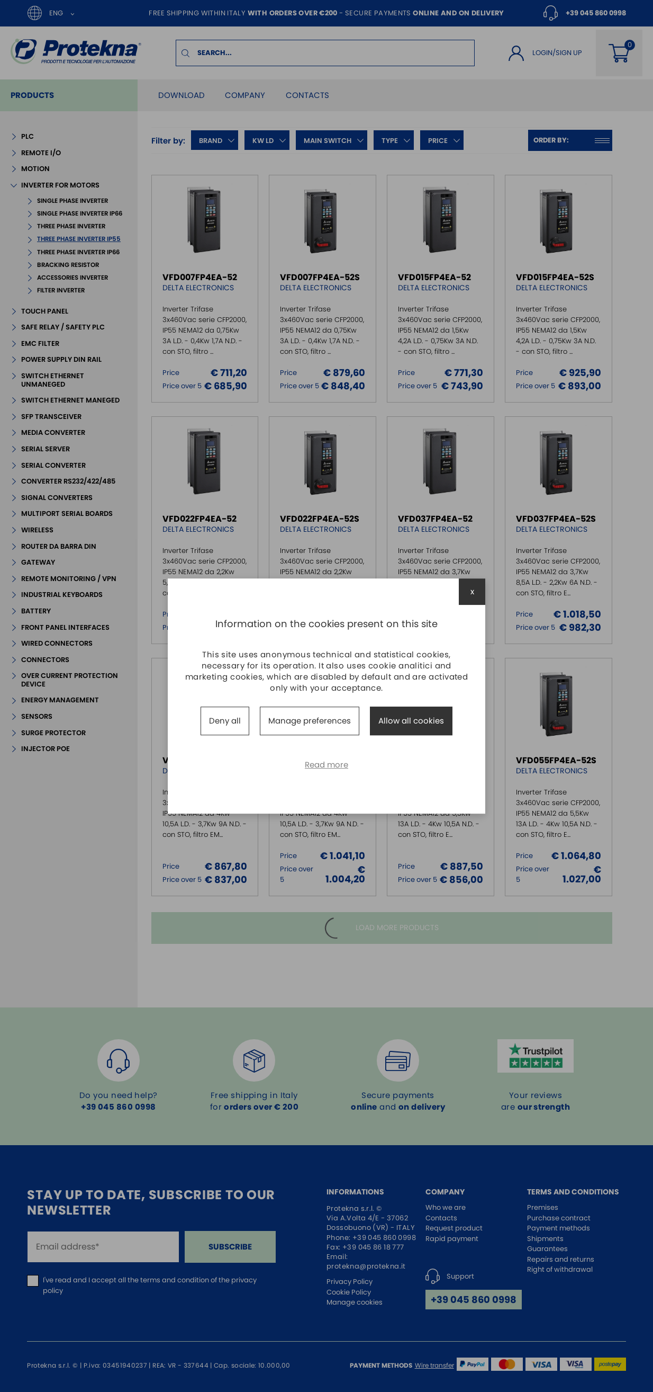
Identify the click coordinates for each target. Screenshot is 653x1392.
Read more (326, 764)
